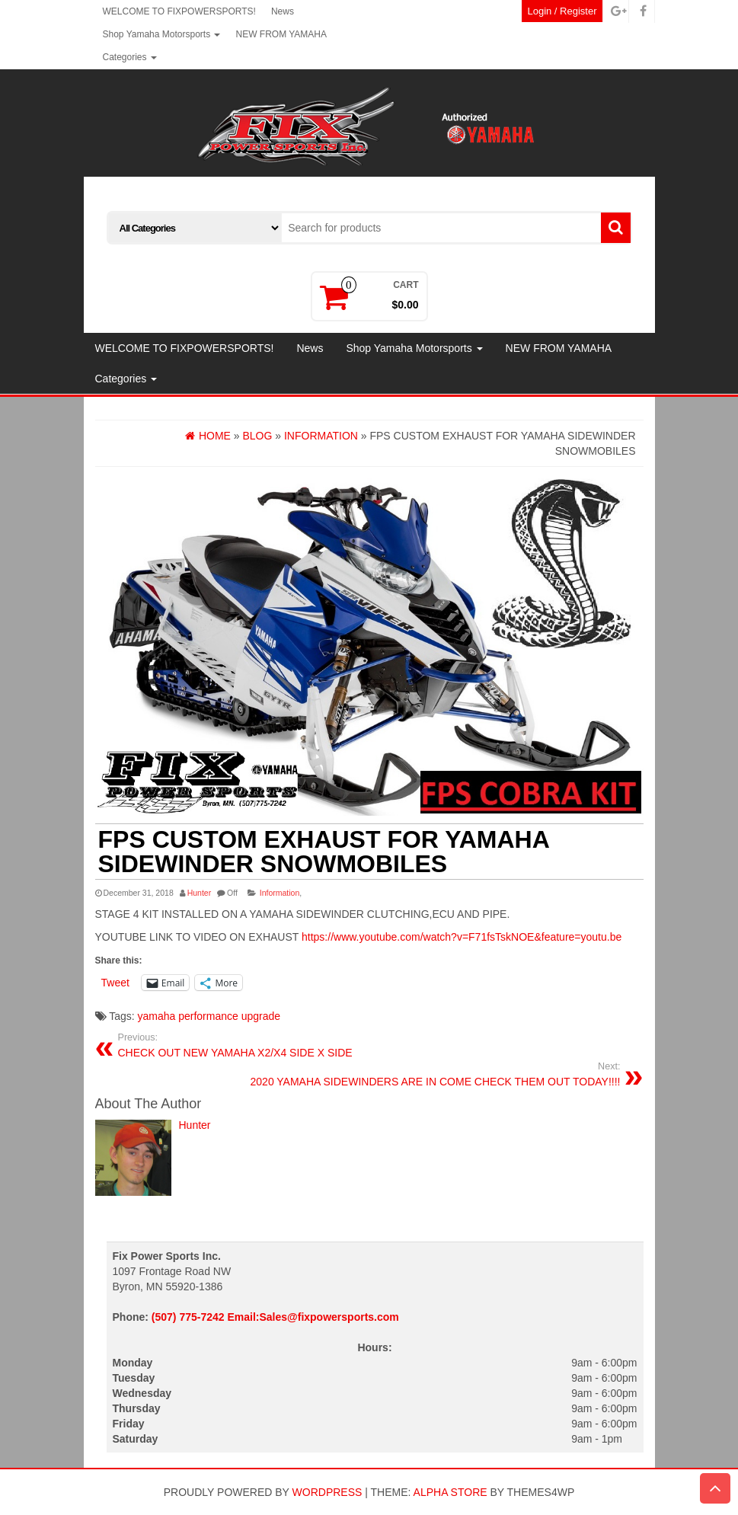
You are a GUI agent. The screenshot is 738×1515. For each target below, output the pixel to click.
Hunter (199, 892)
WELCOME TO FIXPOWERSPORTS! (179, 11)
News (282, 11)
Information (280, 892)
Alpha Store (450, 1492)
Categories (130, 57)
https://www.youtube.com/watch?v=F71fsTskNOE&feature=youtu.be (461, 937)
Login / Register (561, 11)
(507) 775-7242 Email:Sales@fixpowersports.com (275, 1317)
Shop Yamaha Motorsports (162, 34)
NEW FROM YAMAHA (281, 34)
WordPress (327, 1492)
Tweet (115, 982)
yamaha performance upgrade (209, 1016)
